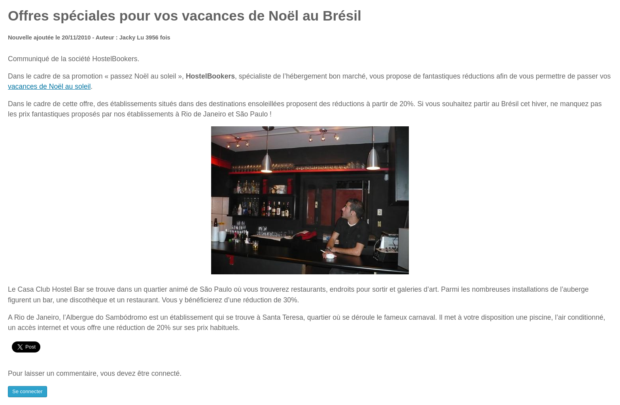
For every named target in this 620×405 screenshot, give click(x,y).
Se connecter (27, 391)
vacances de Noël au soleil (49, 86)
